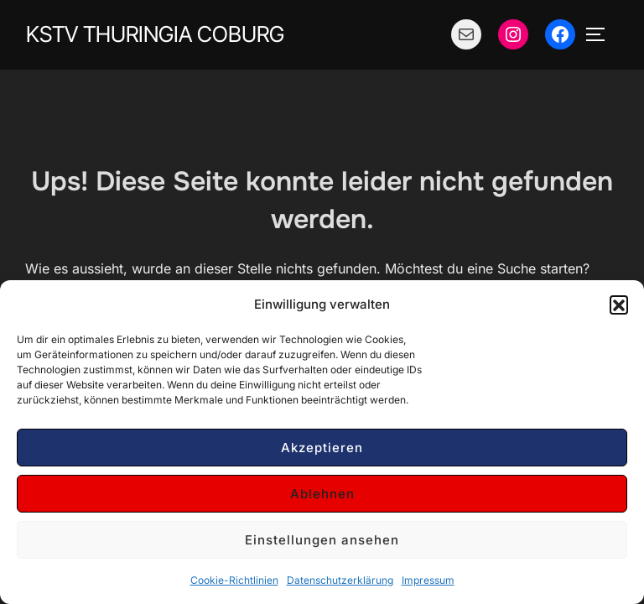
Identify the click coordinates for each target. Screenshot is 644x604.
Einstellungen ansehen (322, 540)
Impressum (428, 580)
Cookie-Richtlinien (234, 580)
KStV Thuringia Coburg (155, 34)
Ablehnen (322, 494)
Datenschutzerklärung (340, 580)
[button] (618, 304)
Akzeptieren (322, 448)
